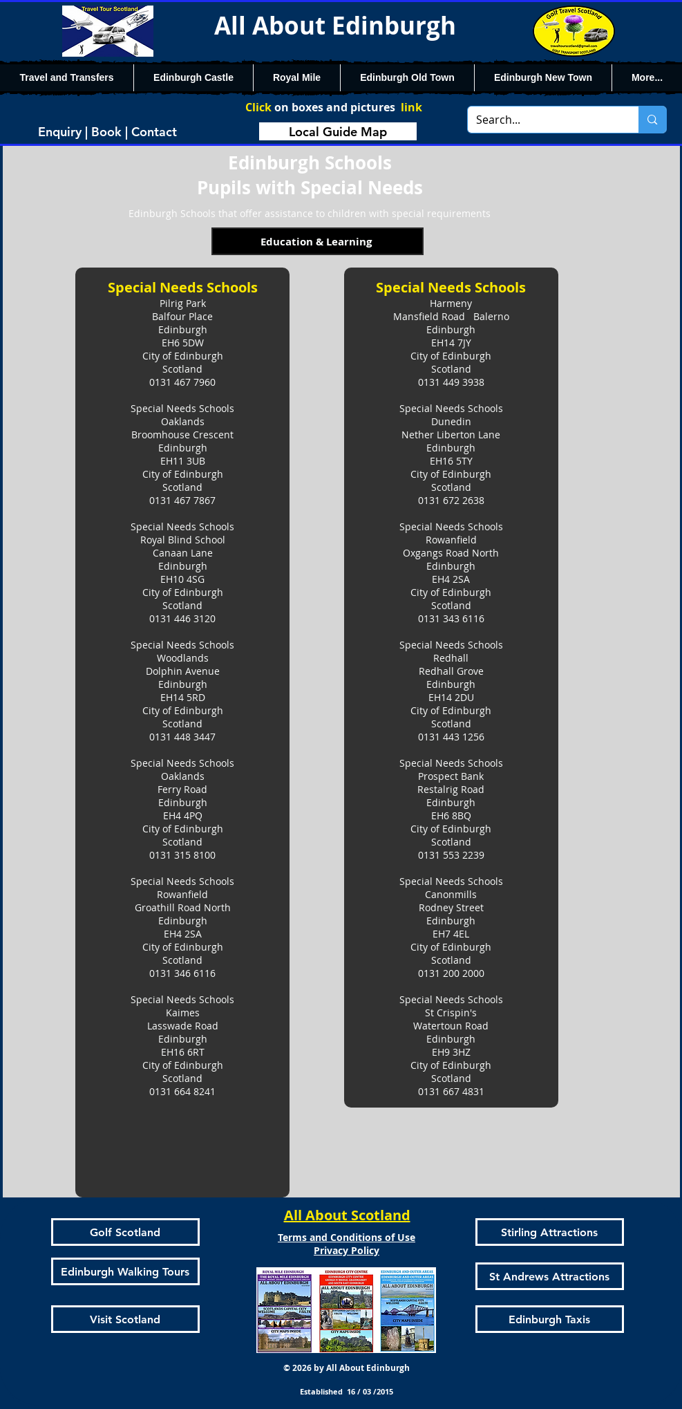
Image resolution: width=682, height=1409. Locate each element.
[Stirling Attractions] (549, 1232)
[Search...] (543, 119)
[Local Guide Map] (338, 131)
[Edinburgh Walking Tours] (125, 1271)
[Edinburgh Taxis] (549, 1319)
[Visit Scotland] (125, 1319)
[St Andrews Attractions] (549, 1276)
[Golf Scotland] (125, 1232)
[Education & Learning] (317, 241)
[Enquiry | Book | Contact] (108, 131)
